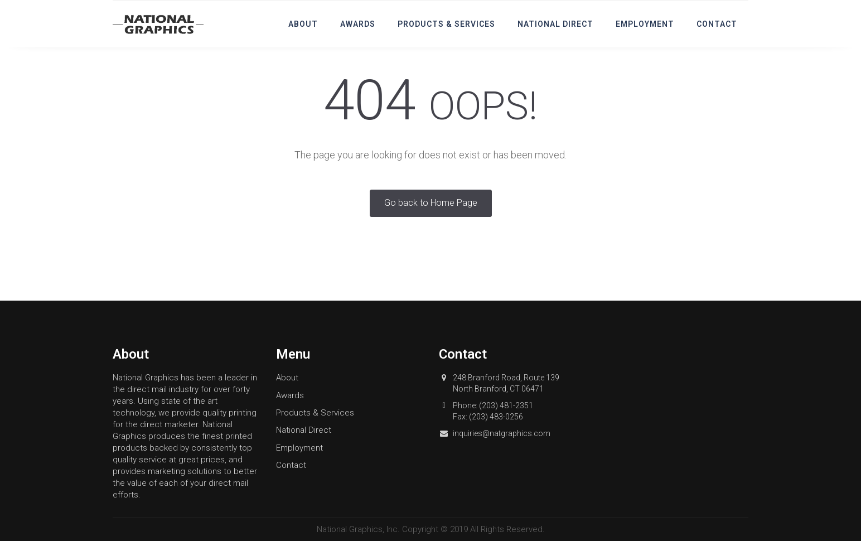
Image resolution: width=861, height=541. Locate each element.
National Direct (555, 24)
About (303, 24)
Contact (716, 24)
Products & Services (446, 24)
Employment (645, 24)
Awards (357, 24)
